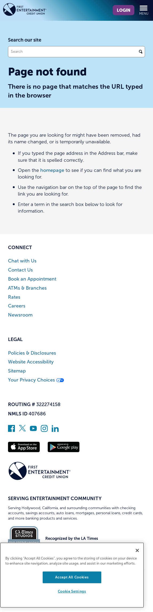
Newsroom (20, 315)
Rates (14, 297)
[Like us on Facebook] (11, 430)
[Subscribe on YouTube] (33, 430)
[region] (72, 575)
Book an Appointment (32, 279)
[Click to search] (140, 52)
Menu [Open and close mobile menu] (143, 10)
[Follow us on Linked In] (55, 430)
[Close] (137, 550)
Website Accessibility (31, 361)
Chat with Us (22, 261)
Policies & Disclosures (32, 353)
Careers (16, 306)
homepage (52, 170)
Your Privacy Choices (36, 380)
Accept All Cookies (71, 577)
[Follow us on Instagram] (44, 430)
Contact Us (20, 270)
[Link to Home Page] (34, 10)
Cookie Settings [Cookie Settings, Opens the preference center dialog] (72, 591)
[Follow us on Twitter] (22, 430)
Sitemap (17, 371)
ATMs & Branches (27, 288)
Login (123, 10)
